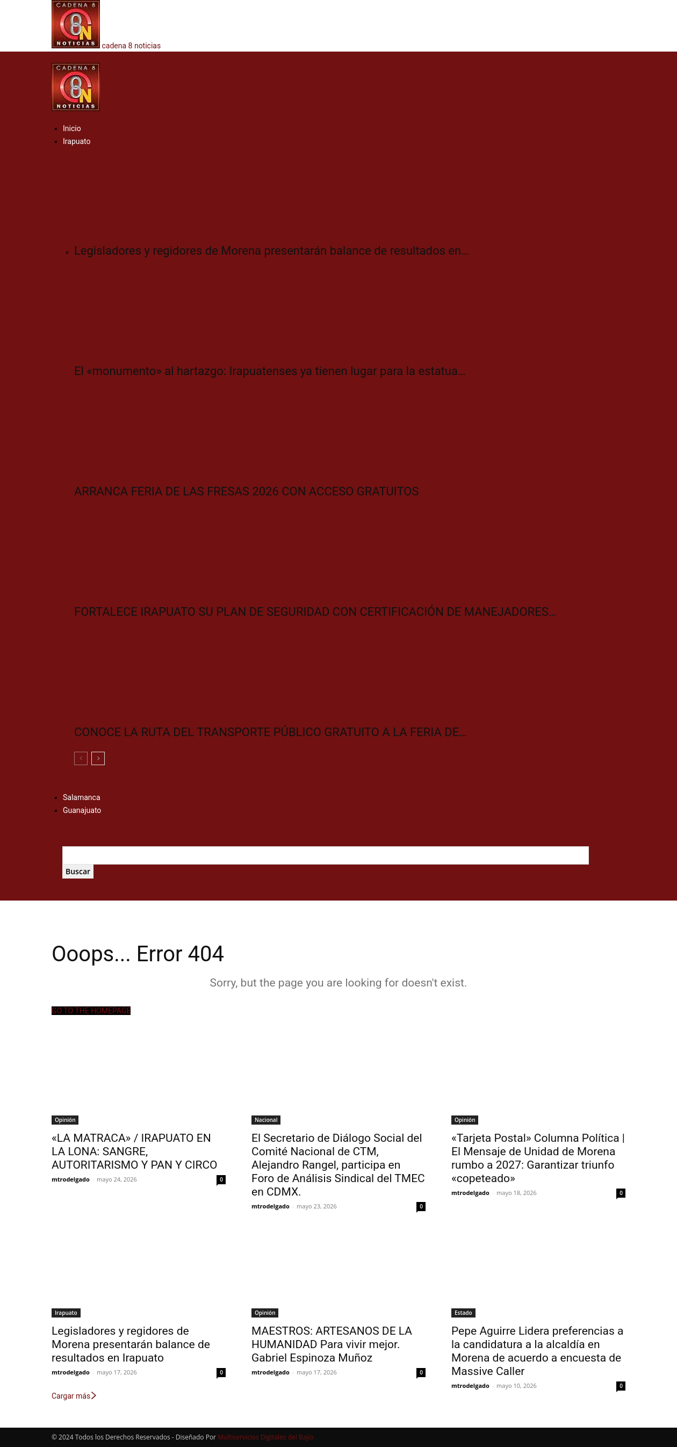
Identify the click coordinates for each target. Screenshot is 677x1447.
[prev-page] (81, 758)
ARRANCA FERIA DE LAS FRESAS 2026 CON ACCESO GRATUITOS (246, 491)
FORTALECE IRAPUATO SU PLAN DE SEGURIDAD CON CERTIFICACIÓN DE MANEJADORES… (315, 611)
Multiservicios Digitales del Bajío (265, 1437)
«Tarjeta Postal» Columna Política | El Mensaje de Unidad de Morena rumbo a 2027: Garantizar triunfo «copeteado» (538, 1158)
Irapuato (77, 141)
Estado (463, 1312)
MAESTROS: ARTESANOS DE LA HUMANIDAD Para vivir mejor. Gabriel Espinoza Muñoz (331, 1344)
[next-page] (98, 758)
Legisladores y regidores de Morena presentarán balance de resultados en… (271, 250)
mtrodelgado (71, 1179)
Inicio (72, 128)
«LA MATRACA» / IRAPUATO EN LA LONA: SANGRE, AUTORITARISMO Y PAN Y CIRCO (135, 1151)
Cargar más (75, 1396)
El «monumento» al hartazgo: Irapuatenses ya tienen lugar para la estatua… (270, 371)
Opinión (65, 1120)
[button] (55, 57)
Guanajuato (82, 810)
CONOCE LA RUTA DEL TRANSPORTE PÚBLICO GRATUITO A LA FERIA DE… (270, 732)
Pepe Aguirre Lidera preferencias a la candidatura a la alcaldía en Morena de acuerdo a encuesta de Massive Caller (537, 1351)
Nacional (266, 1120)
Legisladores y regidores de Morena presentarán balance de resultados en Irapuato (131, 1344)
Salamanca (81, 797)
